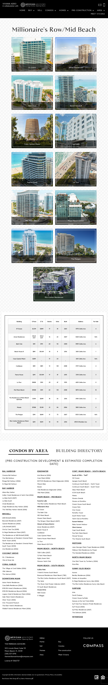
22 (57, 337)
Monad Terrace (77, 536)
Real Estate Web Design (10, 678)
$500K (34, 382)
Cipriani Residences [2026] (11, 524)
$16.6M (42, 351)
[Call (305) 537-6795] (104, 4)
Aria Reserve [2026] (44, 475)
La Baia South (7, 501)
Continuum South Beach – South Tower (86, 487)
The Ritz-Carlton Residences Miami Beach (51, 504)
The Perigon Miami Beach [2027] (48, 521)
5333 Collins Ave (81, 414)
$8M (34, 351)
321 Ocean (76, 478)
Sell (40, 10)
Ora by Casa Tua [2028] (10, 529)
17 (49, 329)
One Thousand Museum (10, 603)
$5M (34, 366)
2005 (65, 344)
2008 (65, 366)
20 (49, 344)
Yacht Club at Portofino (80, 519)
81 (57, 329)
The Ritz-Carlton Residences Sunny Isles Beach (88, 584)
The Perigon (19, 414)
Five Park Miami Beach (80, 533)
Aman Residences (19, 337)
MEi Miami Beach (43, 515)
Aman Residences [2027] (45, 527)
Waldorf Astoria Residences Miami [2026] (16, 608)
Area (41, 655)
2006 (65, 407)
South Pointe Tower (79, 516)
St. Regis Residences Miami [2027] (13, 532)
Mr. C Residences (8, 557)
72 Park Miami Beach (44, 555)
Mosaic (19, 407)
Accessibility (58, 675)
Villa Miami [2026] (43, 493)
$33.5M (41, 375)
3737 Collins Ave (81, 366)
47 (57, 375)
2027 (65, 337)
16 (49, 337)
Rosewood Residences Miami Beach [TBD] (51, 575)
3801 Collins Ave (81, 407)
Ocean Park (76, 507)
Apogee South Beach (79, 481)
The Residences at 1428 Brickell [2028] (15, 535)
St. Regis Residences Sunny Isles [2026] (85, 581)
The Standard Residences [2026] (83, 553)
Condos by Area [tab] (28, 450)
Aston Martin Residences (10, 582)
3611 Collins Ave (80, 359)
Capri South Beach (78, 530)
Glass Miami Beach (78, 490)
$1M (34, 344)
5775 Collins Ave (81, 329)
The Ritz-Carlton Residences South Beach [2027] (54, 578)
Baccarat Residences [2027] (11, 521)
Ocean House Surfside (80, 598)
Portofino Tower (77, 513)
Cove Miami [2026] (43, 478)
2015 (65, 375)
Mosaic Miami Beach (44, 518)
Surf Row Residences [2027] (81, 610)
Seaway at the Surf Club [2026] (83, 601)
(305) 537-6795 (10, 654)
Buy (59, 642)
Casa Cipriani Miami (19, 359)
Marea (74, 495)
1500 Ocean (41, 593)
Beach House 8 (19, 351)
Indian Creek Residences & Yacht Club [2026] (17, 495)
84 (57, 407)
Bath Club (19, 344)
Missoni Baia (41, 484)
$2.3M (34, 329)
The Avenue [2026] (8, 574)
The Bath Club (42, 512)
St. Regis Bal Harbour (9, 484)
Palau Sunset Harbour (79, 524)
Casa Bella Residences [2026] (12, 585)
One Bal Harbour (8, 478)
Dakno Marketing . (27, 678)
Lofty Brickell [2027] (9, 527)
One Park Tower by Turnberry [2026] (85, 561)
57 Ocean (19, 329)
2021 (65, 329)
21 (49, 407)
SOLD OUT (34, 337)
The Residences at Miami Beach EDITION (19, 398)
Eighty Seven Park (43, 558)
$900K (34, 390)
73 (57, 414)
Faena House (19, 375)
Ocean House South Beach (81, 504)
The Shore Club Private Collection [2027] (51, 584)
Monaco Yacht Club (44, 561)
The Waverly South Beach (81, 539)
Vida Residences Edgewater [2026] (49, 490)
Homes (42, 650)
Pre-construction (64, 650)
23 (57, 359)
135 (57, 390)
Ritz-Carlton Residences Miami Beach (19, 422)
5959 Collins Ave (81, 344)
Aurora (74, 572)
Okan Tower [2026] (9, 600)
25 (49, 382)
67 (57, 382)
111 (57, 422)
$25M (34, 359)
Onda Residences (8, 504)
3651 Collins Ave (81, 351)
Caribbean (19, 366)
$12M (41, 422)
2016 (65, 351)
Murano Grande (77, 498)
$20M (41, 399)
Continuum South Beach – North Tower (86, 484)
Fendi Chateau (77, 595)
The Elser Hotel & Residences (12, 606)
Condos (61, 646)
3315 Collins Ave (81, 375)
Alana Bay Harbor (8, 492)
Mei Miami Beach (19, 390)
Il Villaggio (40, 595)
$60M (41, 414)
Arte (73, 592)
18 (49, 399)
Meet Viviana (98, 14)
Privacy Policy (49, 675)
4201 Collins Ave (81, 382)
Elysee (39, 487)
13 (49, 366)
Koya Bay (75, 564)
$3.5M (41, 407)
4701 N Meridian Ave (80, 422)
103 (58, 366)
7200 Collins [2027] (43, 552)
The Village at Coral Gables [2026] (14, 568)
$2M (34, 375)
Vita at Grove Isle (8, 560)
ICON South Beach (78, 493)
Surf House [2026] (78, 607)
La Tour (19, 382)
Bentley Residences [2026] (81, 575)
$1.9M (34, 399)
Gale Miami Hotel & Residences (13, 597)
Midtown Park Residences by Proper (84, 550)
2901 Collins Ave (81, 399)
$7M (41, 344)
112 (57, 344)
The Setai (40, 581)
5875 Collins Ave (81, 390)
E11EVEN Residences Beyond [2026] (14, 591)
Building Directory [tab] (79, 450)
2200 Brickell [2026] (9, 518)
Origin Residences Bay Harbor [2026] (15, 507)
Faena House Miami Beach (46, 538)
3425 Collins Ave (81, 337)
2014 (65, 399)
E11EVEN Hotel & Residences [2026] (14, 588)
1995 (65, 382)
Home (22, 10)
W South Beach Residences (46, 587)
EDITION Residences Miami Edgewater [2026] (53, 481)
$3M (41, 382)
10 (49, 351)
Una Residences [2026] (10, 549)
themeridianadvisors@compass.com (19, 656)
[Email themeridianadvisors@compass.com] (99, 4)
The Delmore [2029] (79, 612)
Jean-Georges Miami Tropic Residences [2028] (88, 547)
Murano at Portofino (79, 501)
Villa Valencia (7, 571)
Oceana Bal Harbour (9, 475)
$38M (41, 329)
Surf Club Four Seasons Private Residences (87, 604)
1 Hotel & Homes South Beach (47, 572)
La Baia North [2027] (9, 498)
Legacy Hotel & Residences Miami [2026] (16, 594)
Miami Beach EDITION (45, 544)
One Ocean (76, 510)
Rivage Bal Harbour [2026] (11, 481)
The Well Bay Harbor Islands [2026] (14, 510)
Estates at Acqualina (79, 578)
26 (57, 399)
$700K (34, 407)
